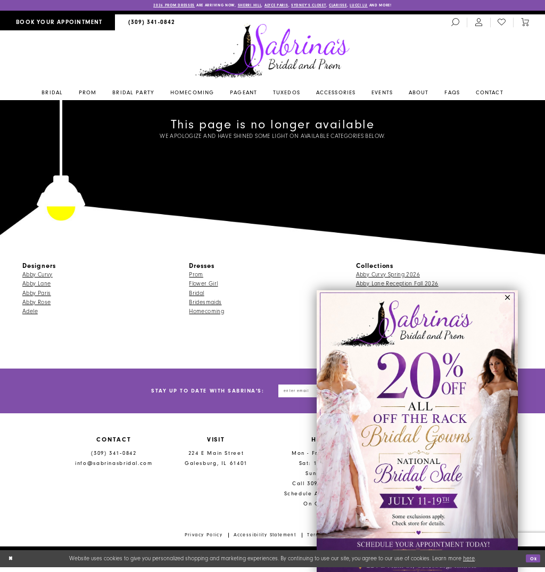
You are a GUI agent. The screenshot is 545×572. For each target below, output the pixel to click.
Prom (196, 275)
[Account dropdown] (478, 24)
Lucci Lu (385, 6)
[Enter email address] (312, 394)
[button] (508, 301)
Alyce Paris (277, 6)
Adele (30, 312)
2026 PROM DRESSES (142, 6)
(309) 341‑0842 (113, 457)
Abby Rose (36, 303)
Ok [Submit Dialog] (531, 563)
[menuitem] (57, 23)
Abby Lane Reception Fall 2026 (397, 285)
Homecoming (206, 312)
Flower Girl (203, 285)
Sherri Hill (241, 6)
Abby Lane (36, 285)
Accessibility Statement (265, 539)
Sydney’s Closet (319, 6)
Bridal (196, 294)
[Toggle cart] (524, 24)
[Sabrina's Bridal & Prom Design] (272, 51)
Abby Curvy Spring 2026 (388, 275)
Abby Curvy (37, 275)
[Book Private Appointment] (57, 23)
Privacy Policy (204, 539)
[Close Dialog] (12, 563)
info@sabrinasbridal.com (113, 467)
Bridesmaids (205, 303)
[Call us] (152, 23)
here (469, 563)
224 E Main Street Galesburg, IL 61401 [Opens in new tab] (216, 462)
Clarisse (357, 6)
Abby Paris (36, 294)
